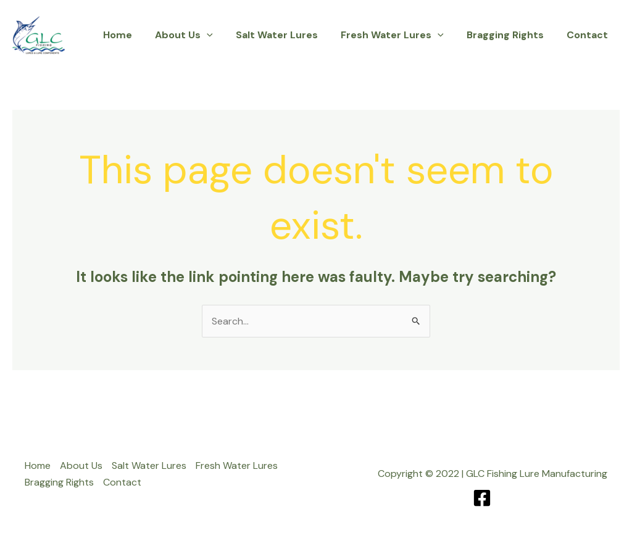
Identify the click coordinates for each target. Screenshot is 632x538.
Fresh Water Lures (400, 35)
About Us (199, 35)
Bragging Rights (510, 34)
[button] (221, 35)
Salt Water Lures (288, 34)
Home (135, 34)
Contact (589, 34)
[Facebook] (482, 498)
